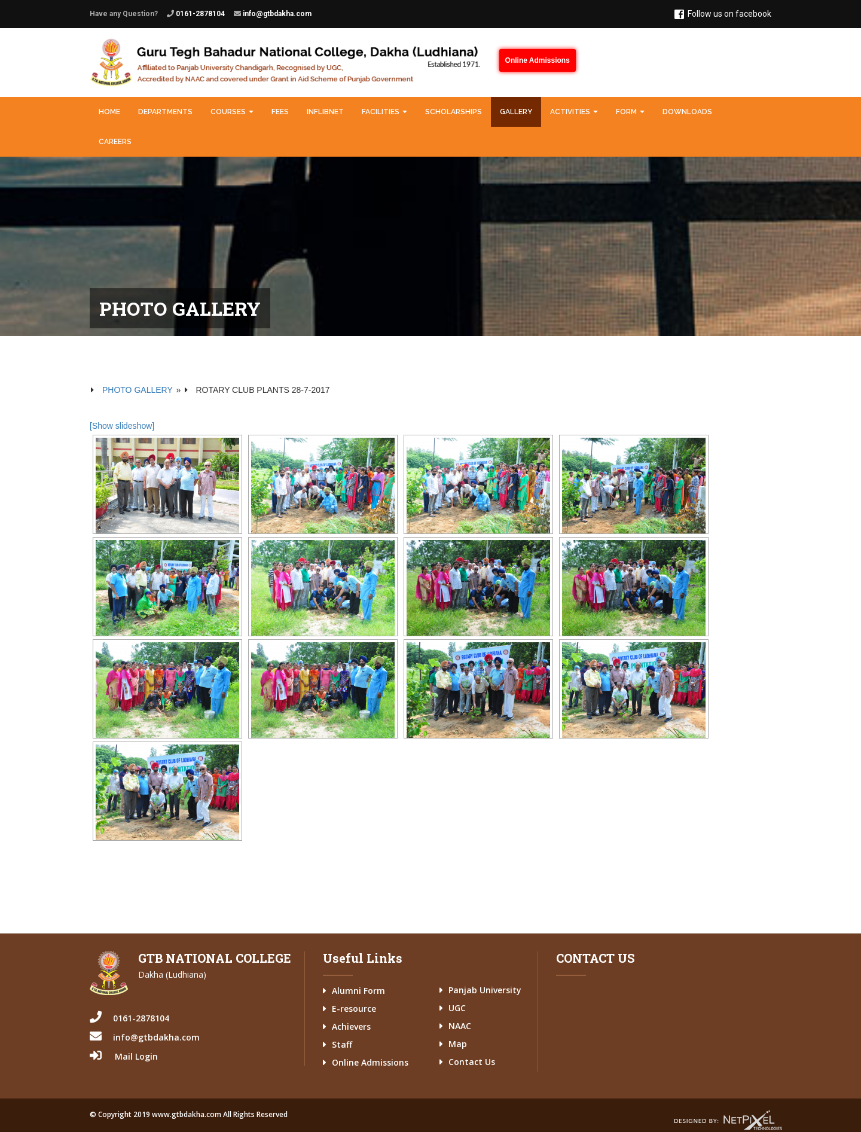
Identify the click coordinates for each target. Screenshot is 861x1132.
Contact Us (471, 1061)
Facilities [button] (384, 112)
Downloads (687, 112)
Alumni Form (358, 990)
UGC (457, 1008)
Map (457, 1043)
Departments (165, 112)
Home (109, 112)
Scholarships (453, 112)
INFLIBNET (325, 112)
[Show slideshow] (122, 426)
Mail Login (136, 1056)
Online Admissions (537, 60)
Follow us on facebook (722, 14)
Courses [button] (232, 112)
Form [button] (630, 112)
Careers (115, 142)
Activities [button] (574, 112)
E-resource (354, 1008)
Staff (342, 1044)
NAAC (459, 1026)
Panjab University (484, 990)
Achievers (351, 1026)
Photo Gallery (137, 390)
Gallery (516, 112)
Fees (280, 112)
